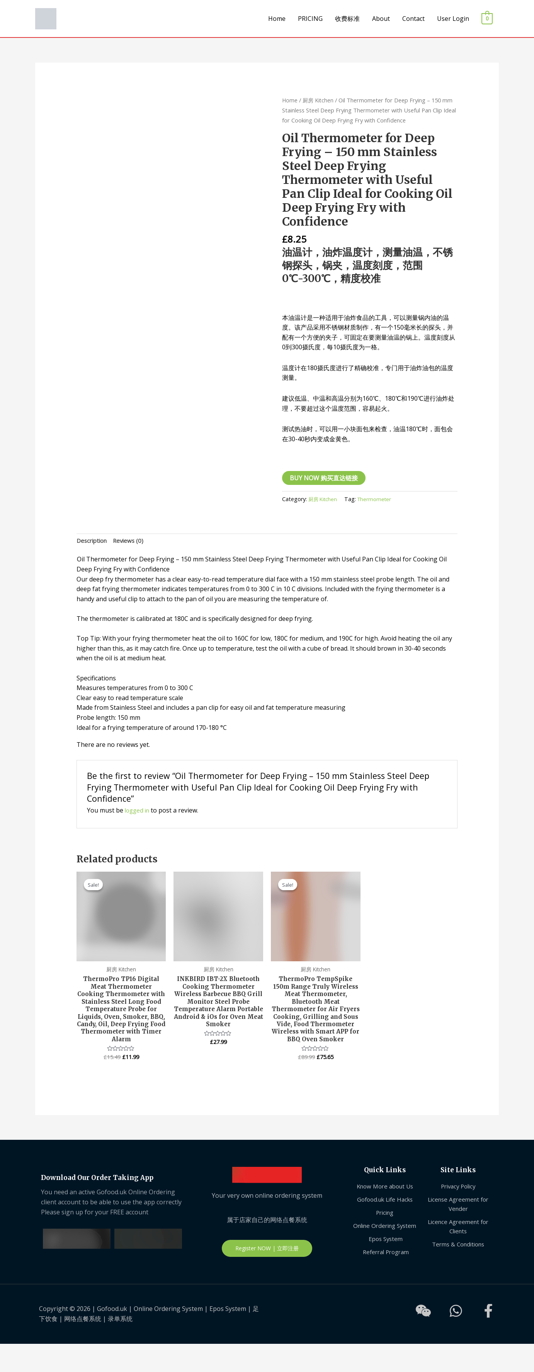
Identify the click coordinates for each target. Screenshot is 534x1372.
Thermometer (378, 499)
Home (277, 18)
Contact (413, 18)
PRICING (310, 18)
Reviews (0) (132, 541)
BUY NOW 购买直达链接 (324, 478)
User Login (453, 18)
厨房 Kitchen (319, 100)
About (381, 18)
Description (93, 541)
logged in (138, 811)
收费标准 (347, 18)
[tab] (93, 541)
